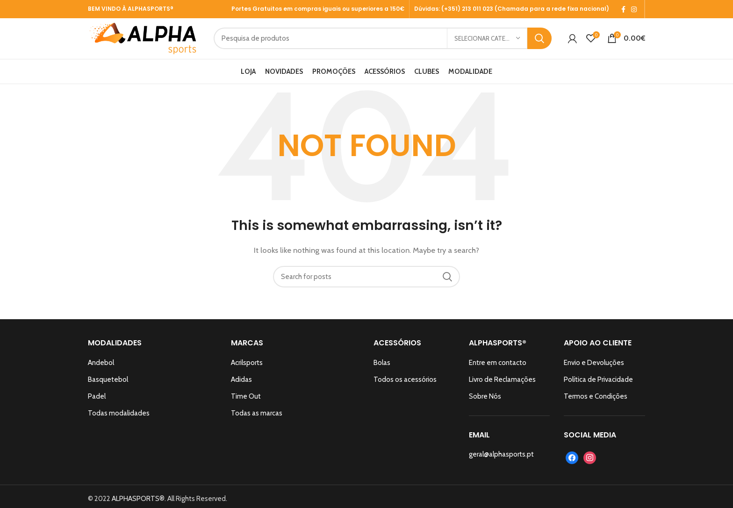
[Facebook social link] (623, 9)
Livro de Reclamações (502, 388)
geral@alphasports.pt (501, 463)
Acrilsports (247, 371)
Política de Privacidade (598, 388)
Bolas (382, 371)
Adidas (241, 388)
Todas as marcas (256, 422)
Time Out (246, 405)
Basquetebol (108, 388)
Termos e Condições (595, 405)
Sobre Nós (485, 405)
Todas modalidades (119, 422)
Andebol (101, 371)
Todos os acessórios (405, 388)
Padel (97, 405)
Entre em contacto (497, 371)
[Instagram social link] (634, 9)
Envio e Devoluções (594, 371)
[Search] (396, 43)
